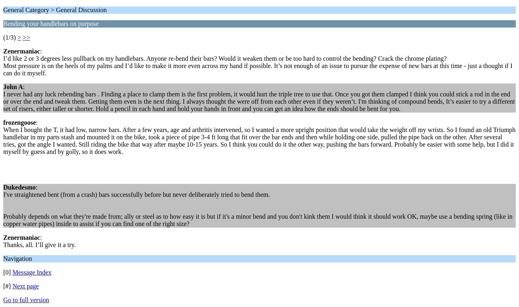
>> (26, 37)
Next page (26, 286)
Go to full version (26, 299)
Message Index (32, 272)
